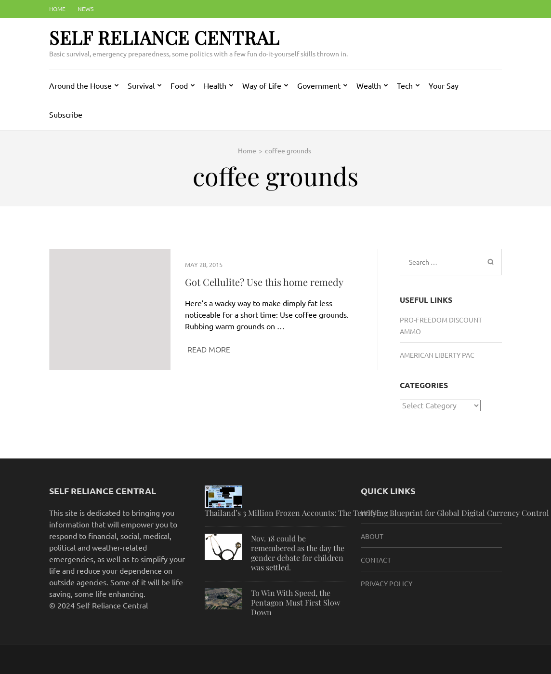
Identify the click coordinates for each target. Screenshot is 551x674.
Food (179, 85)
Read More (208, 349)
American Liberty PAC (437, 354)
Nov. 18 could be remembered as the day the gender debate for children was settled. (297, 552)
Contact (376, 559)
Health (215, 85)
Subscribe (65, 114)
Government (319, 85)
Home (57, 9)
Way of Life (261, 85)
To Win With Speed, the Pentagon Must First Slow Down (295, 602)
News (85, 9)
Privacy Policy (386, 583)
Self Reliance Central (164, 37)
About (372, 536)
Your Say (444, 85)
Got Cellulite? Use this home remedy (264, 281)
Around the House (80, 85)
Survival (141, 85)
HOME (370, 512)
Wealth (368, 85)
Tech (405, 85)
